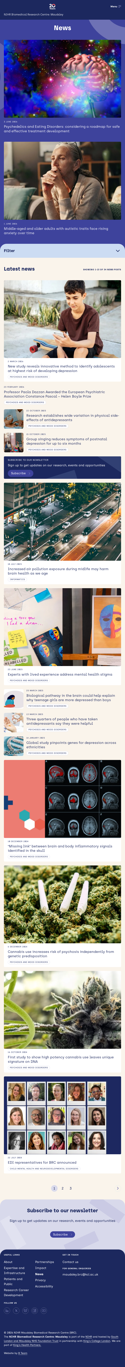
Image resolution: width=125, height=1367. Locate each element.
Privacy (40, 1280)
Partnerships (44, 1262)
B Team (22, 1353)
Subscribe (21, 473)
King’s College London (96, 1340)
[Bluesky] (25, 1311)
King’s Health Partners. (27, 1345)
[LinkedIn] (7, 1311)
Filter (62, 251)
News (39, 1274)
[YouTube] (44, 1311)
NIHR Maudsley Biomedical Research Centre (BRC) (24, 6)
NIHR (88, 1336)
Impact (40, 1268)
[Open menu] (116, 6)
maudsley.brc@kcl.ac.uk (80, 1274)
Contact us (70, 1262)
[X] (16, 1311)
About (8, 1262)
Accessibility (44, 1286)
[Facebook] (34, 1311)
